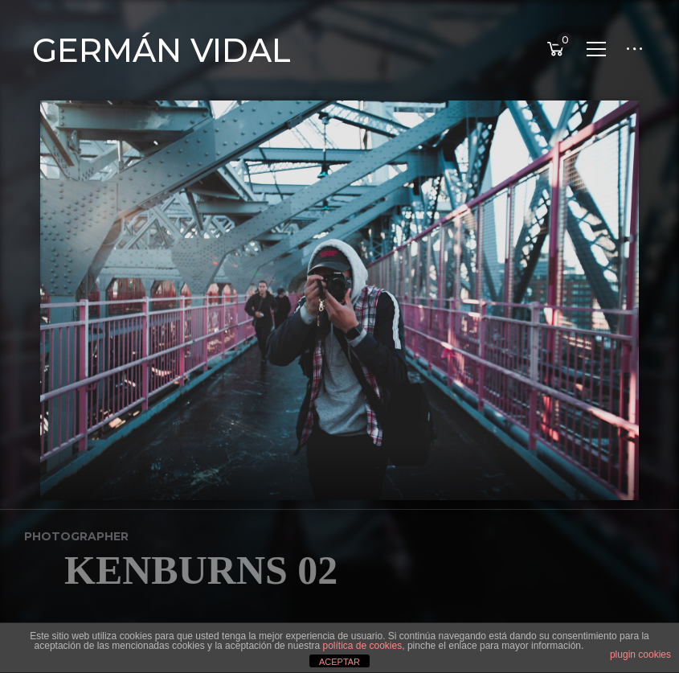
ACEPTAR (339, 662)
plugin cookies (640, 654)
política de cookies (362, 645)
